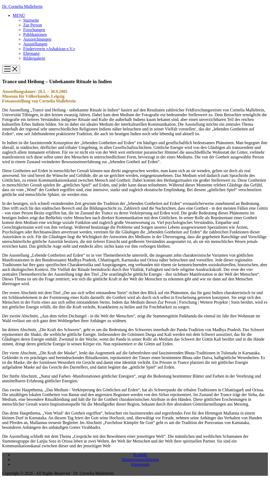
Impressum (140, 464)
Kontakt (140, 455)
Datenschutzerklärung (140, 459)
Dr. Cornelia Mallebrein (22, 6)
